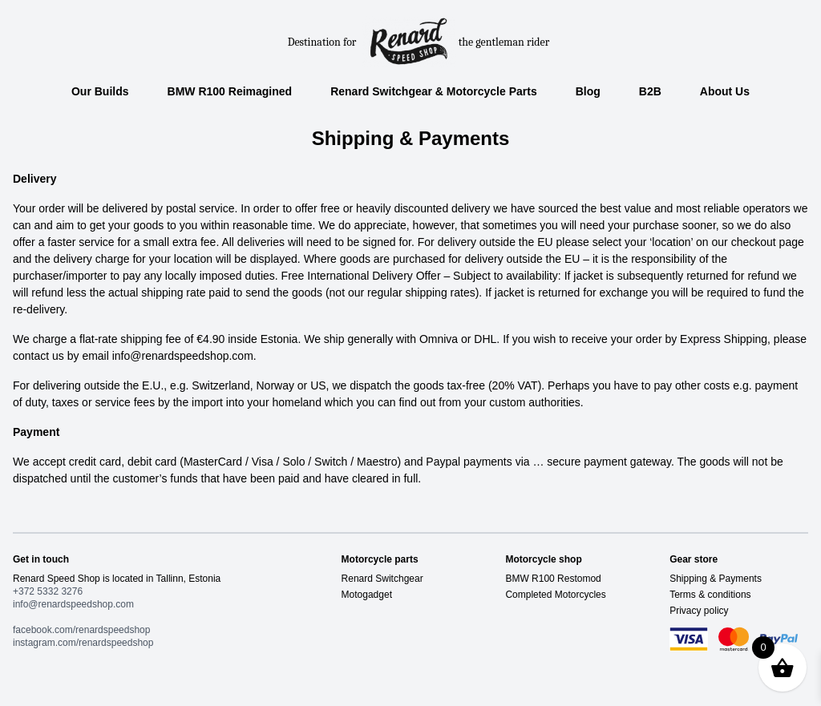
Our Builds (100, 91)
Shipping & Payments (715, 578)
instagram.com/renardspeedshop (83, 642)
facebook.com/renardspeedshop (81, 629)
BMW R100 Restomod (553, 578)
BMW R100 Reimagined (230, 91)
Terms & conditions (709, 594)
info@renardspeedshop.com (73, 604)
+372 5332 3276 (48, 591)
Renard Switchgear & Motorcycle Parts (433, 91)
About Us (725, 91)
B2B (650, 91)
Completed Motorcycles (555, 594)
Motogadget (367, 594)
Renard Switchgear (382, 578)
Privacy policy (698, 610)
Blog (588, 91)
